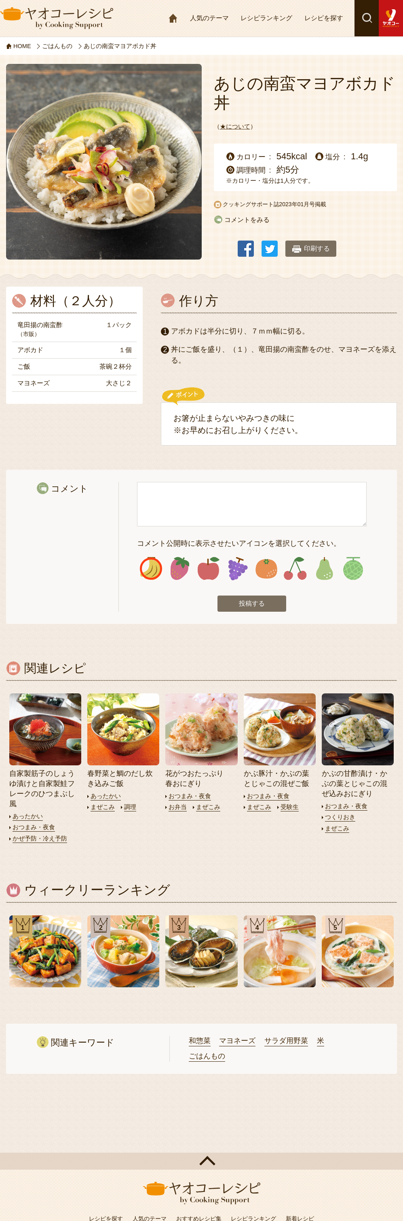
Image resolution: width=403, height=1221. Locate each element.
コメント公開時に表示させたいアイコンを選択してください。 (239, 543)
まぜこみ (103, 807)
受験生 (290, 807)
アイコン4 (237, 569)
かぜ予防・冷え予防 (40, 838)
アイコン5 (266, 569)
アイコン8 (353, 569)
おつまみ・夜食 (34, 827)
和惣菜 (200, 1041)
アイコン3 (208, 569)
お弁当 (178, 807)
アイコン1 (151, 569)
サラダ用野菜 (286, 1041)
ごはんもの (207, 1056)
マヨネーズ (237, 1041)
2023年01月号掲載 (303, 204)
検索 (366, 18)
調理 (130, 807)
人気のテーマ (209, 18)
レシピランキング (266, 18)
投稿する (252, 604)
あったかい (28, 816)
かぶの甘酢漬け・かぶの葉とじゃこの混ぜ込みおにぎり (354, 784)
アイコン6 (295, 569)
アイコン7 (324, 569)
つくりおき (340, 817)
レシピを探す (323, 18)
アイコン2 (180, 569)
